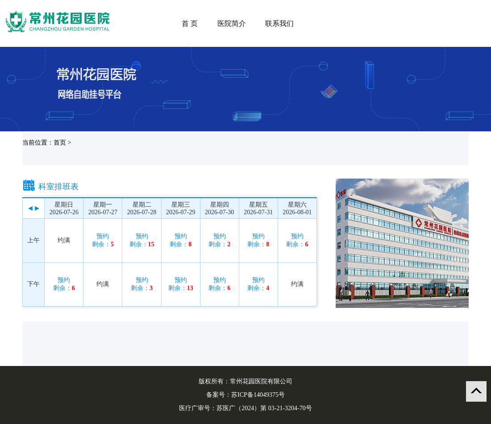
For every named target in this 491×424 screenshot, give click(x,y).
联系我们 (279, 23)
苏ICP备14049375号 (258, 394)
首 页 (190, 23)
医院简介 (231, 23)
